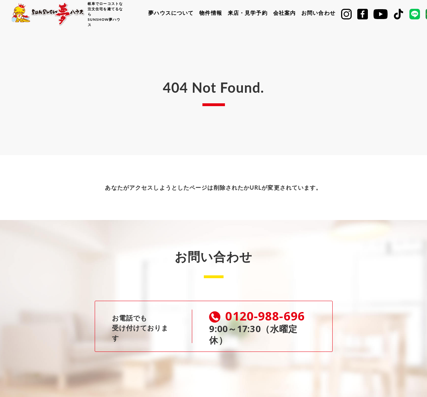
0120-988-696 (258, 316)
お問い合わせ (318, 13)
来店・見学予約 (248, 13)
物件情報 (210, 13)
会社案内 (284, 13)
